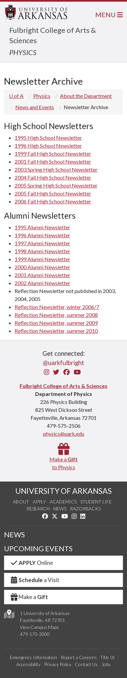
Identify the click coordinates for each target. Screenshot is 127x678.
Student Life (96, 501)
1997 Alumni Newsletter (42, 243)
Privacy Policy (57, 664)
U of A (16, 96)
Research (38, 508)
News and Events (34, 107)
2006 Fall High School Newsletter (53, 201)
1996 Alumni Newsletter (42, 235)
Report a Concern (78, 657)
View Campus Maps (39, 627)
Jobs (106, 664)
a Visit (34, 579)
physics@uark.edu (63, 433)
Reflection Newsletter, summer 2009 (56, 323)
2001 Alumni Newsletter (42, 275)
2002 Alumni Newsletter (42, 283)
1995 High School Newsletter (48, 137)
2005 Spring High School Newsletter (56, 185)
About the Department (86, 96)
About (21, 501)
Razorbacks (85, 508)
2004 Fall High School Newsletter (53, 177)
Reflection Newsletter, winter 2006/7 (57, 307)
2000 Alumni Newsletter (42, 267)
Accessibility (28, 664)
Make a (29, 596)
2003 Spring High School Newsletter (56, 169)
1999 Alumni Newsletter (42, 259)
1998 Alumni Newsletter (42, 251)
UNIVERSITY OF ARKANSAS (63, 490)
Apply (39, 501)
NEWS (14, 534)
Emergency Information (33, 657)
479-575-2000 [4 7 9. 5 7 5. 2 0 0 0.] (35, 634)
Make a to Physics (63, 459)
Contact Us (86, 664)
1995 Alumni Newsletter (42, 227)
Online (31, 562)
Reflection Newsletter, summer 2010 (56, 331)
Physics (41, 96)
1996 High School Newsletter (48, 145)
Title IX (107, 657)
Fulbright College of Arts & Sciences (63, 386)
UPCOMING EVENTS (38, 548)
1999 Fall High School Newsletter (53, 153)
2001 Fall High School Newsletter (53, 161)
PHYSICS (22, 52)
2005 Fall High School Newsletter (53, 193)
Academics (63, 501)
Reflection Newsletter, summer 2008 (56, 315)
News (59, 508)
